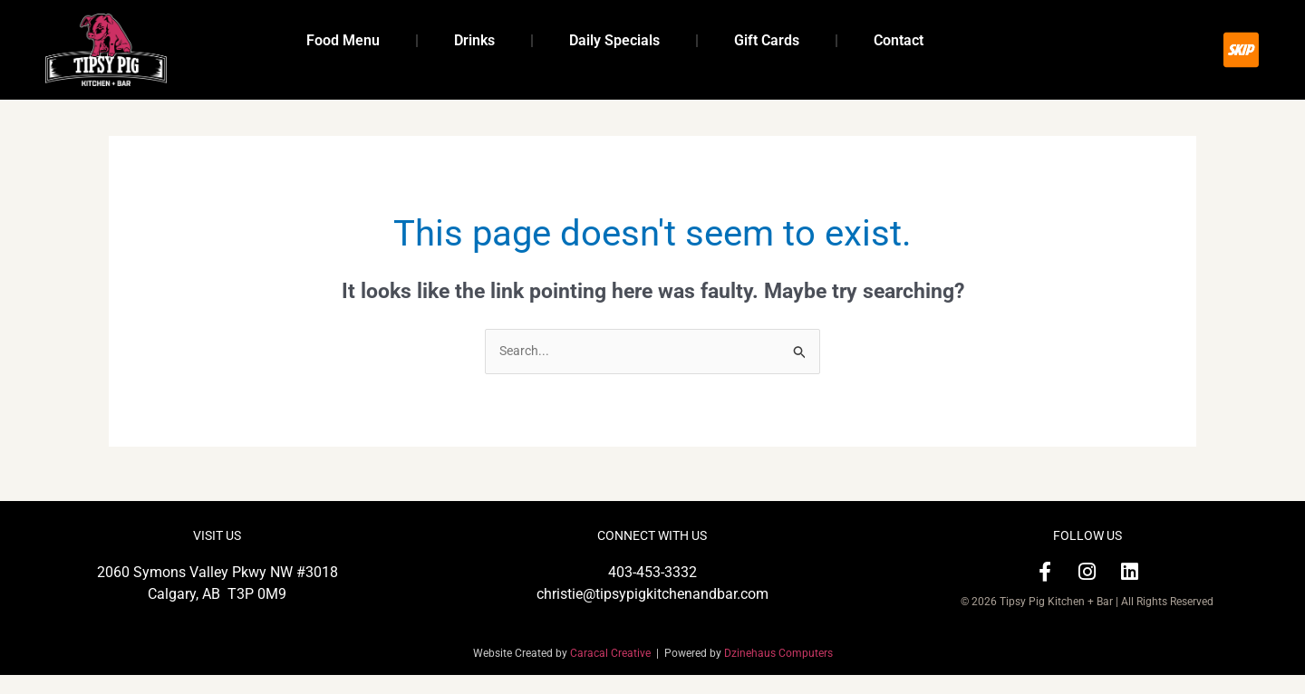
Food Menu (343, 40)
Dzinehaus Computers (778, 672)
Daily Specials (614, 40)
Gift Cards (766, 40)
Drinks (474, 40)
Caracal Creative (613, 672)
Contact (898, 40)
